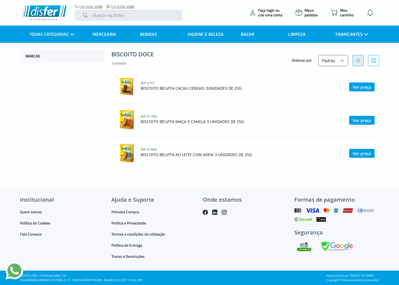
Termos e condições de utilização (138, 234)
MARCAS (32, 56)
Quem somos (31, 212)
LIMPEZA (297, 34)
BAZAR (247, 34)
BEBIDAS (148, 34)
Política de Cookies (35, 223)
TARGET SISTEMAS (362, 275)
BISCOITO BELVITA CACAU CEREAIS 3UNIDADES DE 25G (191, 88)
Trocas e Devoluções (128, 256)
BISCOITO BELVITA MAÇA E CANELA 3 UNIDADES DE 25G (192, 121)
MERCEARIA (104, 34)
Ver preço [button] (362, 87)
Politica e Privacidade (128, 223)
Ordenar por (302, 60)
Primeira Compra (125, 212)
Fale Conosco (31, 234)
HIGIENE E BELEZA (206, 34)
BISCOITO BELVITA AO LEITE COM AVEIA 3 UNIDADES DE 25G (196, 154)
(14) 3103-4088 (89, 7)
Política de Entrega (126, 245)
